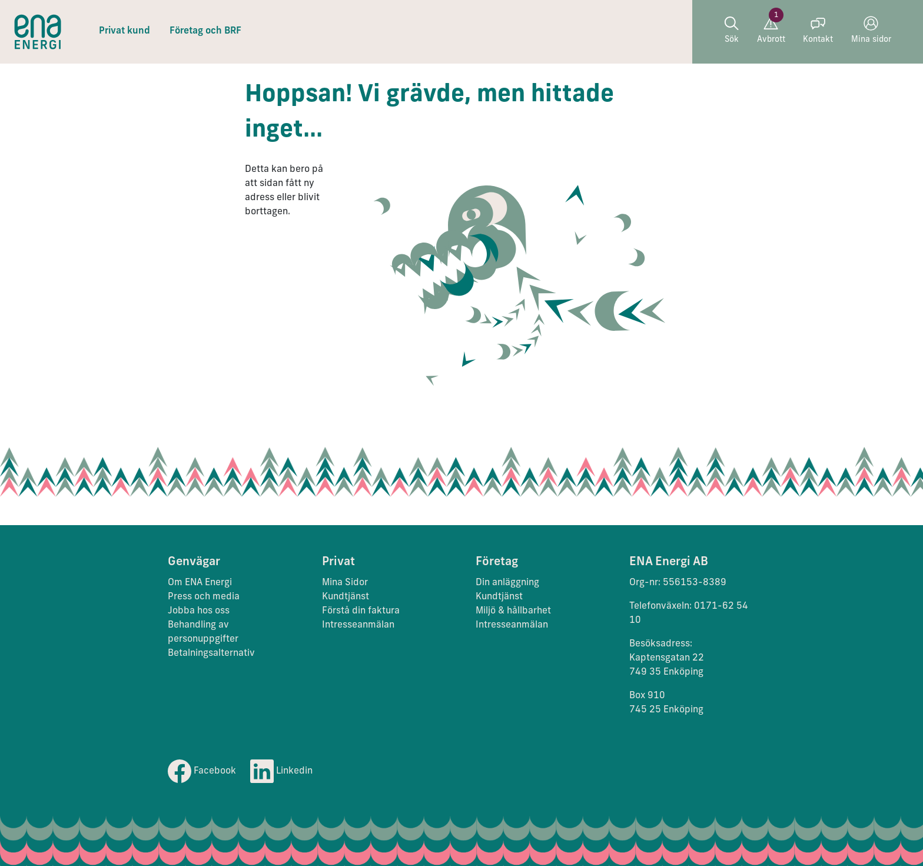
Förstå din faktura (361, 611)
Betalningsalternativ (211, 653)
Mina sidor (871, 30)
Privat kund (124, 31)
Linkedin (281, 771)
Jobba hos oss (199, 611)
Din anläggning (507, 583)
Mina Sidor (345, 583)
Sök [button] (731, 30)
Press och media (204, 597)
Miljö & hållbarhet (513, 611)
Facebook (202, 771)
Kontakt (818, 30)
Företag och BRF (205, 31)
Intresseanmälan (358, 625)
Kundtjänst (346, 597)
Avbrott (771, 30)
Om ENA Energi (200, 583)
